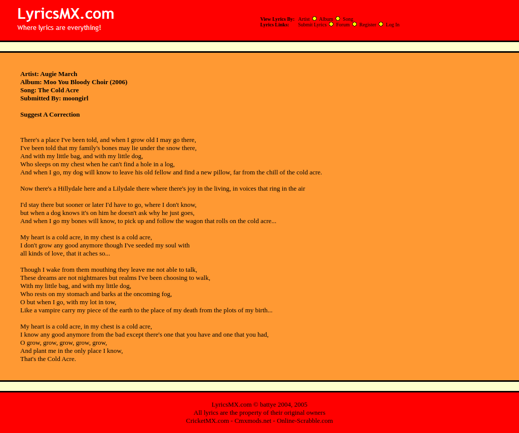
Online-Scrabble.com (305, 420)
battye (268, 404)
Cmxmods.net (253, 420)
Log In (392, 24)
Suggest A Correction (50, 114)
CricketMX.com (207, 420)
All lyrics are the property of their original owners (259, 412)
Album (326, 19)
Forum (343, 24)
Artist (304, 19)
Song (348, 19)
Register (367, 24)
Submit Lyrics (312, 24)
